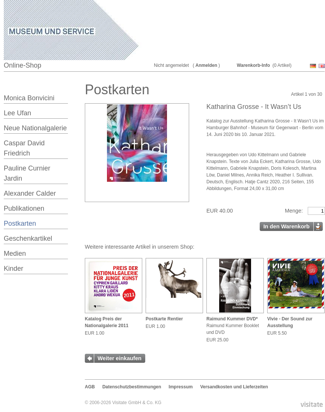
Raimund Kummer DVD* (232, 318)
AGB (90, 386)
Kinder (13, 268)
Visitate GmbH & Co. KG (136, 402)
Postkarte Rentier (164, 318)
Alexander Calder (30, 193)
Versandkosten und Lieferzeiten (234, 386)
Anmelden (206, 65)
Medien (15, 253)
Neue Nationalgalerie (35, 128)
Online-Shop (22, 65)
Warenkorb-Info (253, 65)
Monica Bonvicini (29, 98)
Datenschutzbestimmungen (131, 386)
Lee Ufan (17, 113)
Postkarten (20, 223)
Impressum (181, 386)
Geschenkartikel (28, 238)
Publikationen (24, 208)
